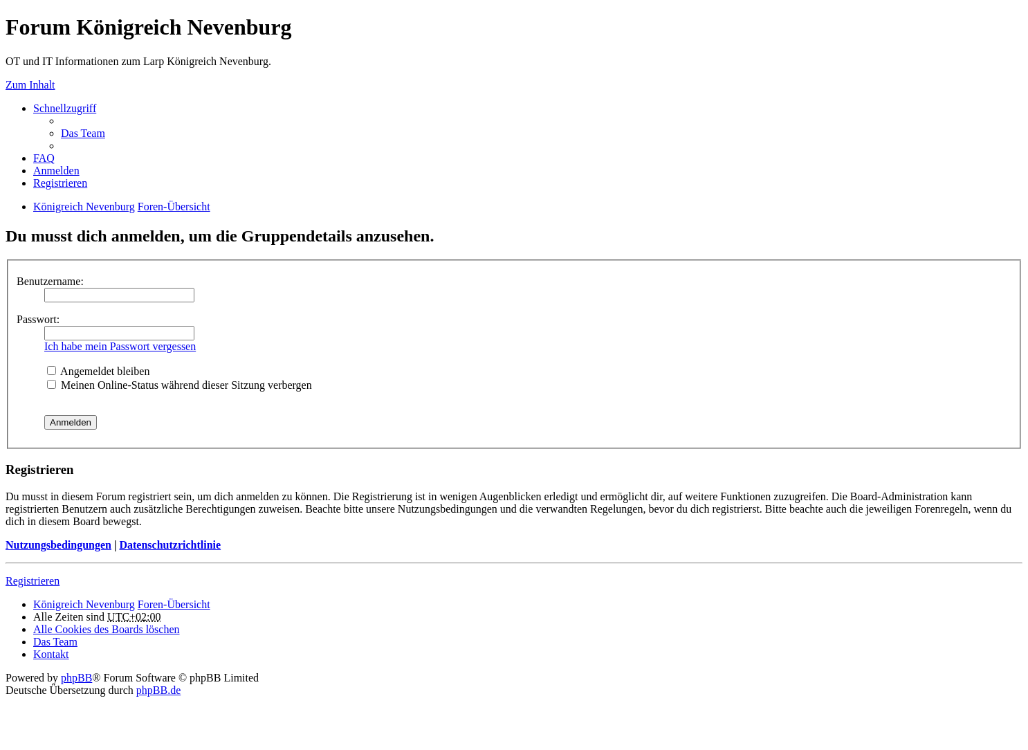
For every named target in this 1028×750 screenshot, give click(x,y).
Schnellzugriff (64, 108)
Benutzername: (50, 281)
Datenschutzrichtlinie (170, 545)
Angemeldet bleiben (98, 371)
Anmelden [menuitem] (56, 170)
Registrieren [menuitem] (60, 183)
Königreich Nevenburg (84, 206)
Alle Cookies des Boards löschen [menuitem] (106, 629)
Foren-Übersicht (174, 206)
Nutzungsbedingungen (58, 545)
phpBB (76, 678)
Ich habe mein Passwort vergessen (120, 346)
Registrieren (32, 581)
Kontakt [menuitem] (51, 654)
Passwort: (38, 319)
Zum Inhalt (30, 85)
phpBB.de (158, 690)
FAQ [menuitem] (44, 158)
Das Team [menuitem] (83, 133)
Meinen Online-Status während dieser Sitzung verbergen (179, 385)
